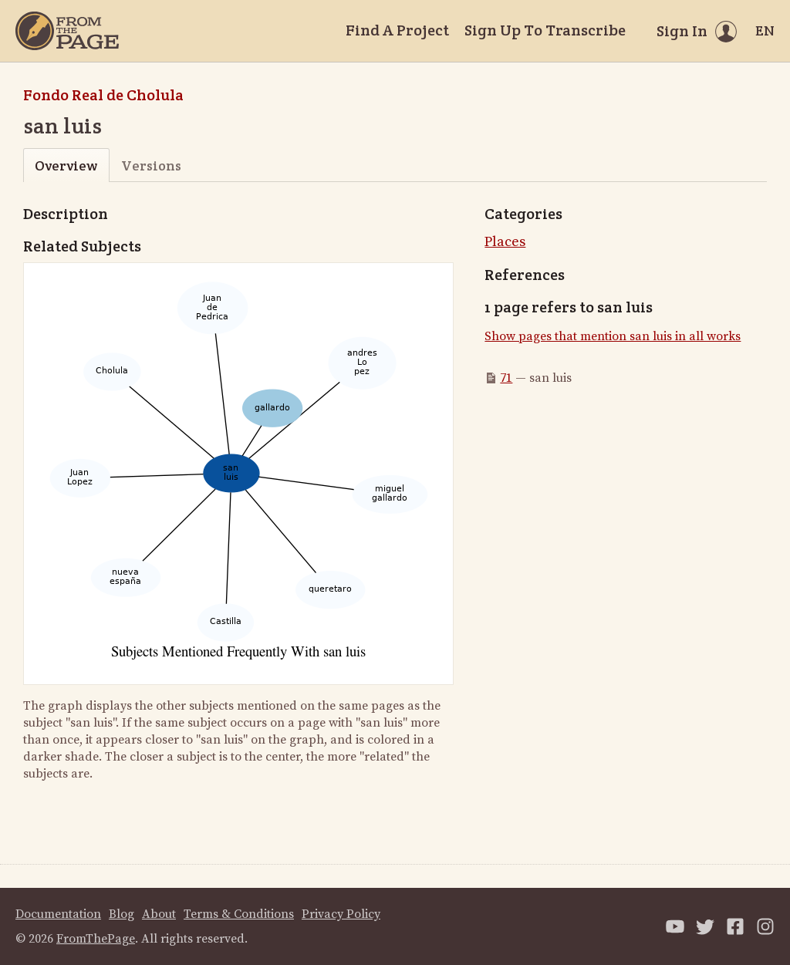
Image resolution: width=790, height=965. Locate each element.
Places (504, 242)
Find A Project (397, 30)
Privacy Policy (341, 914)
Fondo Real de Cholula (103, 95)
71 (506, 378)
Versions (151, 165)
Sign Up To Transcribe (545, 30)
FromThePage (95, 938)
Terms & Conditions (239, 914)
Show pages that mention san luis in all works (612, 336)
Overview (66, 165)
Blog (121, 914)
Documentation (58, 914)
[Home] (67, 31)
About (159, 914)
